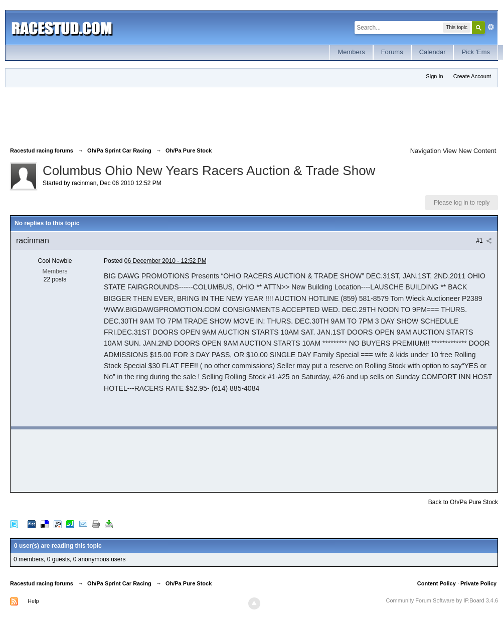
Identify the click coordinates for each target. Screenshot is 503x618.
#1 (484, 240)
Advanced (491, 27)
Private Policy (478, 583)
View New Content (469, 150)
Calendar (432, 52)
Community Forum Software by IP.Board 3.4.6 (442, 600)
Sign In (434, 76)
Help (33, 601)
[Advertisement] (192, 114)
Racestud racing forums (41, 583)
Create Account (472, 76)
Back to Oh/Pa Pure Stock (463, 502)
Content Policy (436, 583)
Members (351, 52)
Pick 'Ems (475, 52)
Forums (392, 52)
